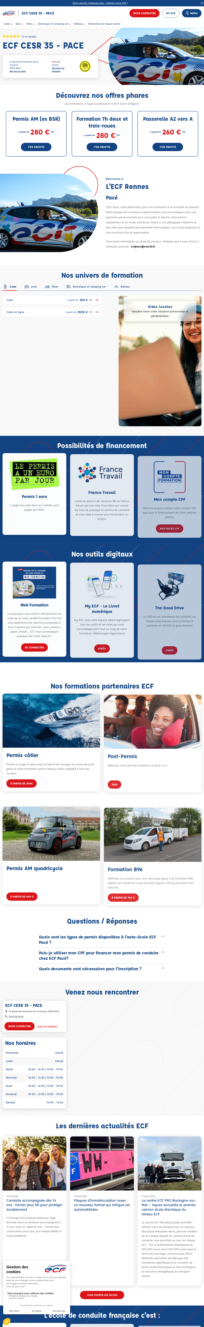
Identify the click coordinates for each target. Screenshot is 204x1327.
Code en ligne (52, 312)
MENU (192, 13)
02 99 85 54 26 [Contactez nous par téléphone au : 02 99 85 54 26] (16, 1016)
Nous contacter (144, 13)
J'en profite (36, 147)
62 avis (32, 36)
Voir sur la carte (18, 71)
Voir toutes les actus (102, 1295)
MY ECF (170, 13)
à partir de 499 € (22, 906)
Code (52, 300)
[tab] (9, 286)
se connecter (34, 657)
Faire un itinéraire (47, 1026)
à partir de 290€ (21, 793)
